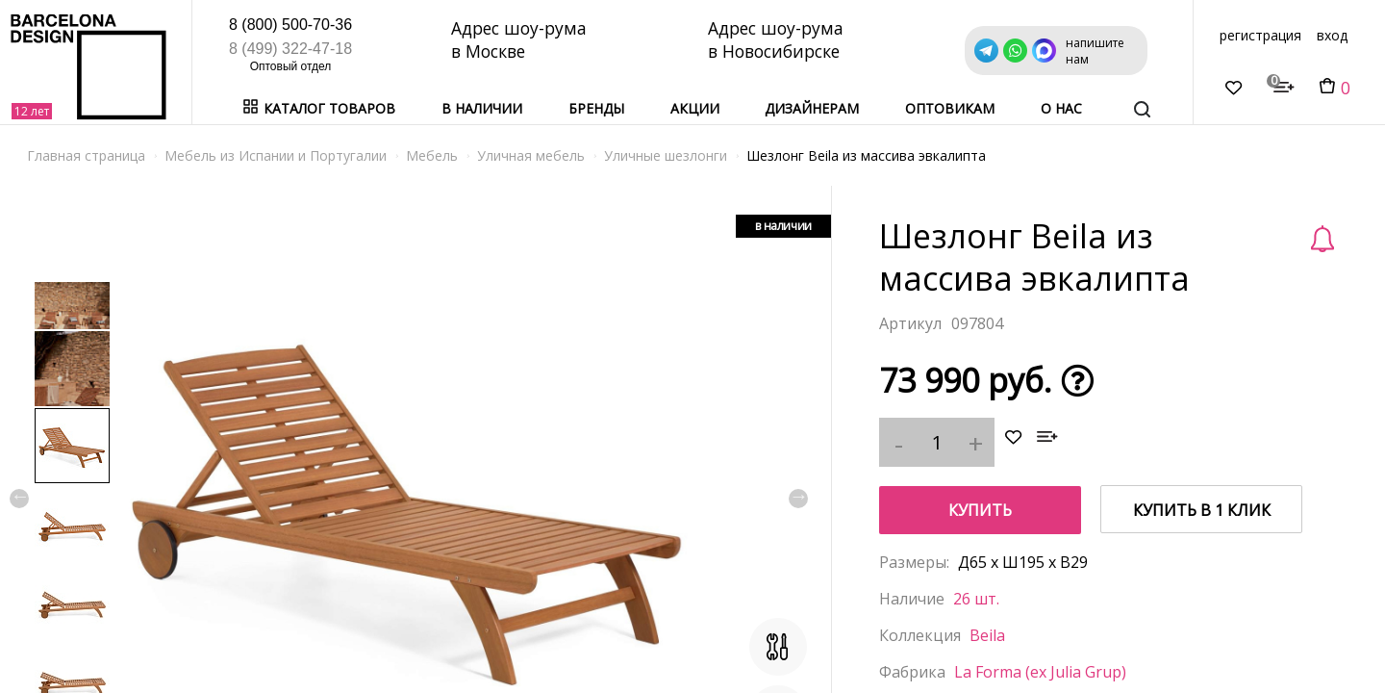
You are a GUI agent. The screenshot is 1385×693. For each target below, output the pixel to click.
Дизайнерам (812, 108)
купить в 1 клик (1202, 510)
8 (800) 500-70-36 (290, 24)
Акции (694, 108)
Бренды (596, 108)
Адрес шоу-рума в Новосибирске (778, 39)
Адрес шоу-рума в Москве (521, 39)
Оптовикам (950, 108)
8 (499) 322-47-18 (290, 48)
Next (798, 498)
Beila (987, 635)
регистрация (1260, 35)
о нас (1061, 108)
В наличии (481, 108)
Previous (19, 498)
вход (1332, 35)
